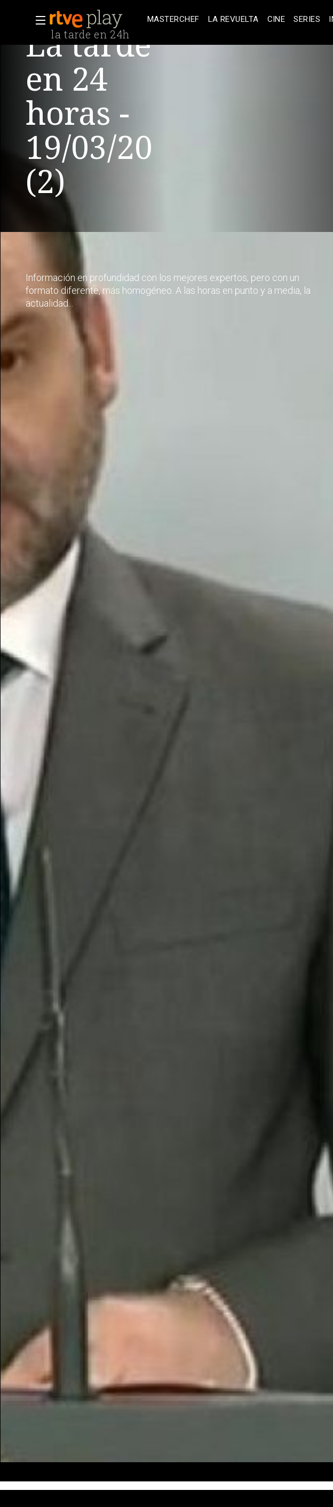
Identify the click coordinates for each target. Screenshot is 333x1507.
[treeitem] (173, 19)
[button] (37, 20)
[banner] (96, 19)
